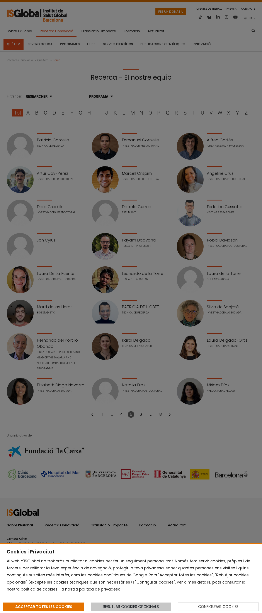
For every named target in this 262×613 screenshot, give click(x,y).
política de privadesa (100, 589)
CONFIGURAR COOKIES (218, 606)
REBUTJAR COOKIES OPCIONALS (131, 606)
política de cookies (39, 589)
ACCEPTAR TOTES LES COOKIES (43, 606)
